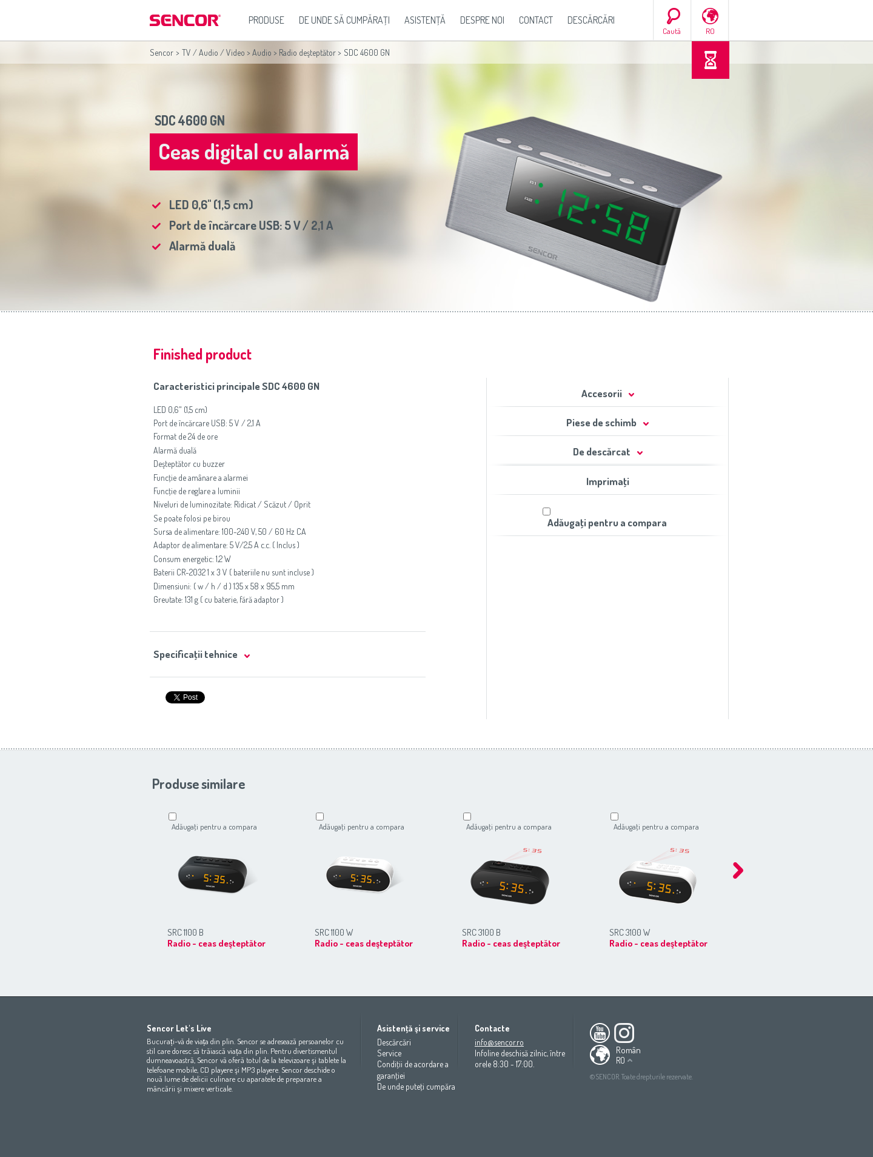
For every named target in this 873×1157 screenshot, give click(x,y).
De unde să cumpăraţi (344, 20)
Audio (262, 52)
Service (389, 1053)
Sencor (161, 52)
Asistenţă (425, 20)
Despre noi (482, 20)
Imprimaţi (607, 481)
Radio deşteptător (307, 52)
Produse (266, 20)
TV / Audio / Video (213, 52)
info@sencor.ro (499, 1042)
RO (710, 31)
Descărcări (591, 20)
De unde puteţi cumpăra (416, 1086)
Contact (536, 20)
